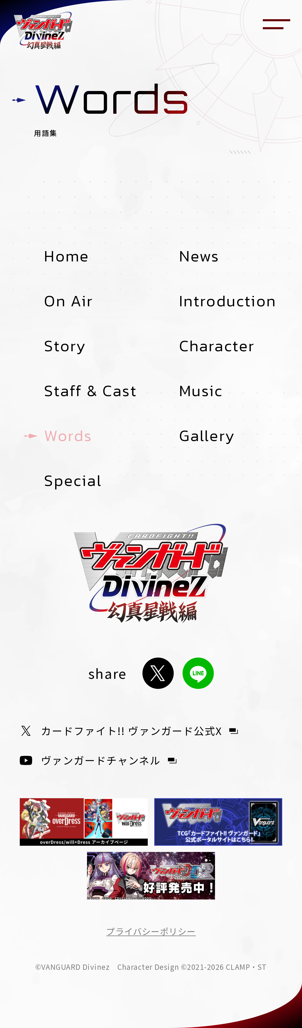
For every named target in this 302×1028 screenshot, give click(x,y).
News (199, 256)
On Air (68, 301)
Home (66, 256)
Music (201, 390)
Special (72, 480)
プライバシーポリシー (151, 931)
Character (217, 346)
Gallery (207, 435)
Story (65, 346)
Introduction (227, 301)
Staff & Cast (90, 390)
